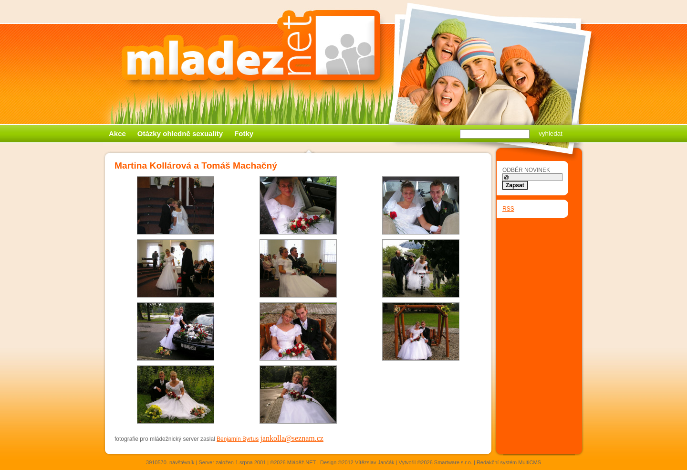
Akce (117, 133)
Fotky (243, 133)
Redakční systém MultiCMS (509, 462)
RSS (508, 208)
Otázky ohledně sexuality (180, 133)
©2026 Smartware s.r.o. (444, 462)
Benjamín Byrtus (238, 439)
